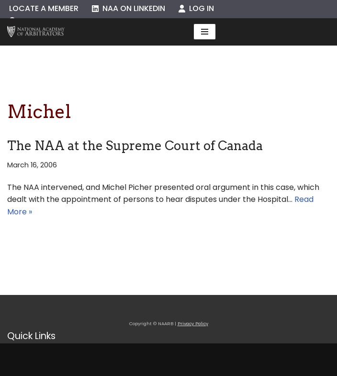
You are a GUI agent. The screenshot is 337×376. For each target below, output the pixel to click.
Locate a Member (44, 8)
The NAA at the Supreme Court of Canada (135, 145)
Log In (196, 8)
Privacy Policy (193, 323)
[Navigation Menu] (204, 32)
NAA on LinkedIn (128, 8)
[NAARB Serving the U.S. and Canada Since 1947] (36, 32)
